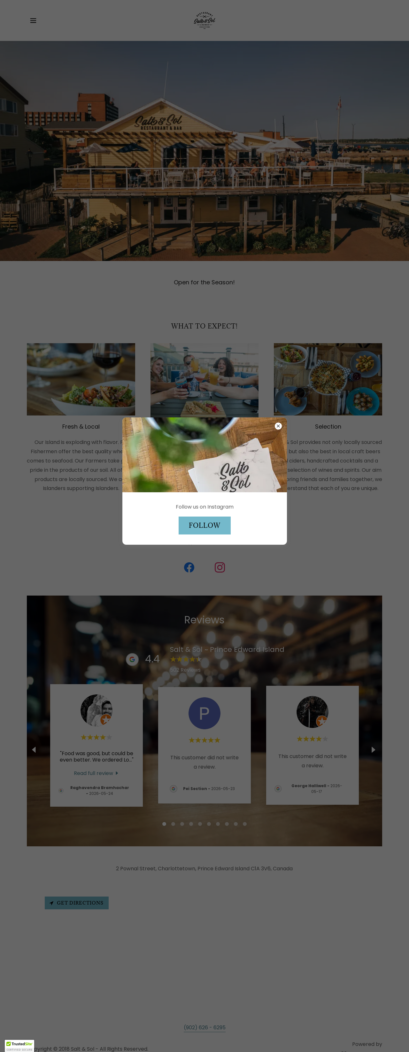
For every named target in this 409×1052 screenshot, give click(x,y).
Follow (204, 525)
